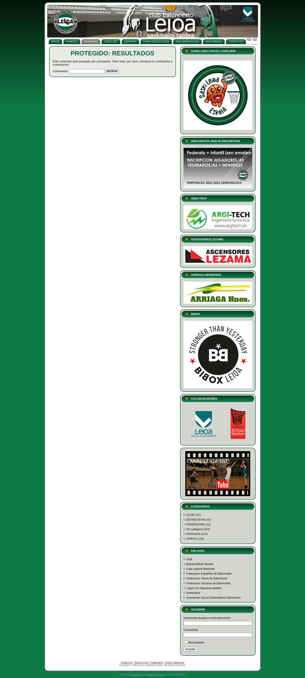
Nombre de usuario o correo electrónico (207, 618)
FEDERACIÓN (195, 524)
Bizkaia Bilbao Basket (199, 564)
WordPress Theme (156, 674)
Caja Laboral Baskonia (200, 568)
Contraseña (191, 629)
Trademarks (156, 662)
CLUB (190, 515)
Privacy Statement (174, 662)
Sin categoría (194, 529)
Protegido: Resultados (112, 53)
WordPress (136, 674)
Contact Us (126, 662)
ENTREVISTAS (196, 519)
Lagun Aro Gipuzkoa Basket (203, 588)
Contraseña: (78, 71)
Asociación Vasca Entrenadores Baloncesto (213, 597)
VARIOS (191, 538)
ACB (189, 559)
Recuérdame (196, 642)
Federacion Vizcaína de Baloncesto (208, 583)
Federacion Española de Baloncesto (209, 573)
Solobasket (193, 592)
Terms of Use (141, 662)
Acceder (190, 649)
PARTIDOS (193, 534)
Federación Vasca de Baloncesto (207, 578)
